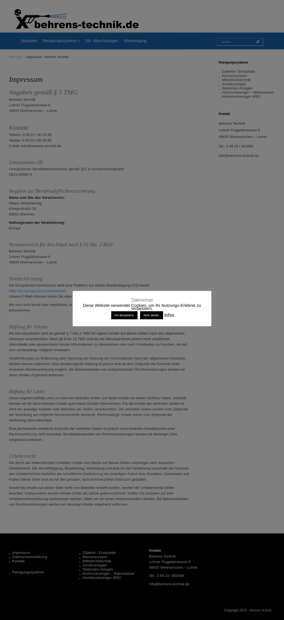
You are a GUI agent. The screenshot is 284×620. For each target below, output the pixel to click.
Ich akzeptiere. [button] (125, 315)
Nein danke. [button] (151, 315)
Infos (169, 314)
